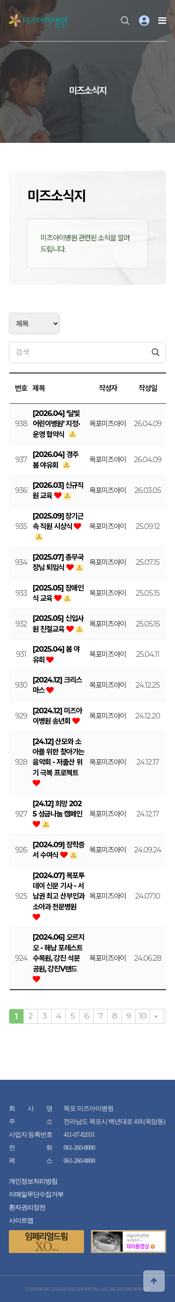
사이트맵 (21, 1220)
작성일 (148, 388)
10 (142, 1015)
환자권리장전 (27, 1207)
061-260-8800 (79, 1160)
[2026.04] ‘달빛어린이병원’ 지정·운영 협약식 (56, 424)
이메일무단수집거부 (36, 1194)
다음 (156, 1016)
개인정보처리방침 (33, 1181)
